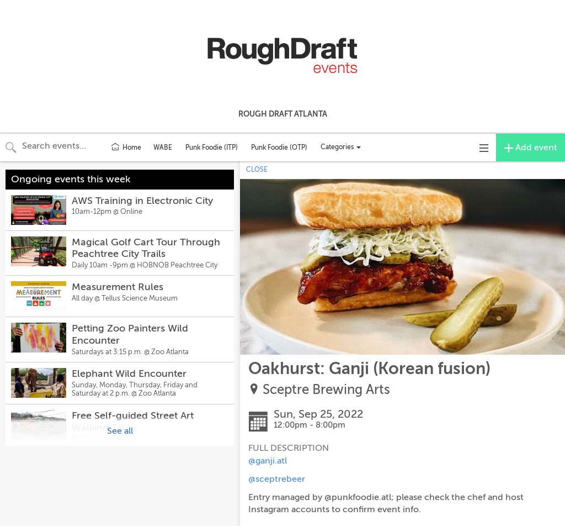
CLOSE (257, 169)
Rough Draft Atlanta (282, 113)
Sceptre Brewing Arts (326, 389)
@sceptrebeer (276, 479)
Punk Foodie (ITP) (211, 147)
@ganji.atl (267, 461)
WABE (162, 147)
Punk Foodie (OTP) (279, 147)
